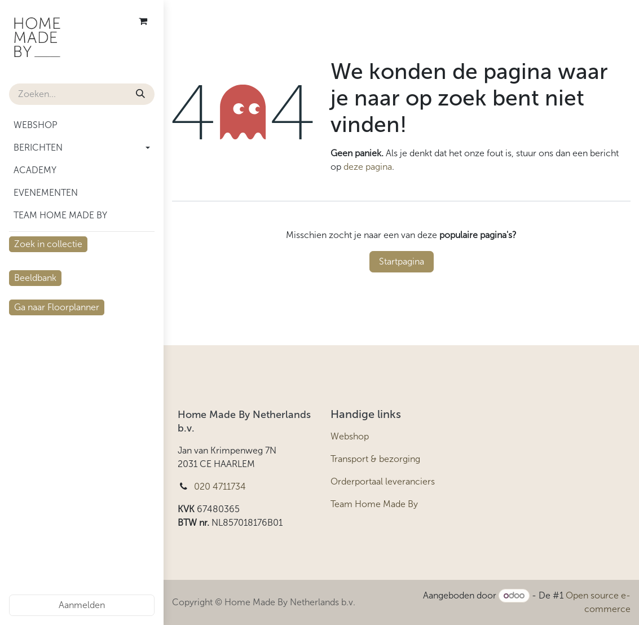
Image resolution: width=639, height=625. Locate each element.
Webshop (349, 436)
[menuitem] (82, 125)
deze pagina (367, 166)
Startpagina (401, 261)
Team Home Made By (374, 504)
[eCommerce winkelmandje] (143, 21)
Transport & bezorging (375, 459)
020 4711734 (220, 486)
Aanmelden (82, 605)
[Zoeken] (140, 94)
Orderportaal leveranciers (382, 481)
